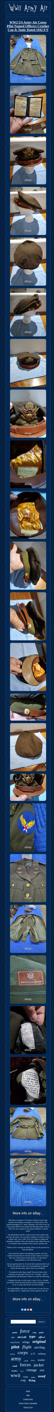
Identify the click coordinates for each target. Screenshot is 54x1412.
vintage (31, 1370)
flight (26, 1346)
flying (32, 1380)
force (25, 1331)
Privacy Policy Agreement (28, 1403)
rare (13, 1337)
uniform (14, 1342)
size (42, 1370)
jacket (39, 1365)
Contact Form (28, 1399)
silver (33, 1360)
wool (14, 1366)
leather (41, 1360)
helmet (12, 1354)
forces (25, 1364)
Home (28, 1391)
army (16, 1358)
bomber (14, 1371)
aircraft (21, 1337)
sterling (39, 1347)
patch (41, 1332)
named (33, 1377)
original (39, 1341)
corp (23, 1380)
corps (23, 1352)
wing (34, 1333)
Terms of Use (28, 1407)
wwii (15, 1375)
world (26, 1361)
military (42, 1353)
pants (14, 1332)
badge (25, 1377)
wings (26, 1342)
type (32, 1336)
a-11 (33, 1353)
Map (28, 1395)
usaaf (41, 1376)
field (21, 1371)
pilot (15, 1347)
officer (41, 1337)
